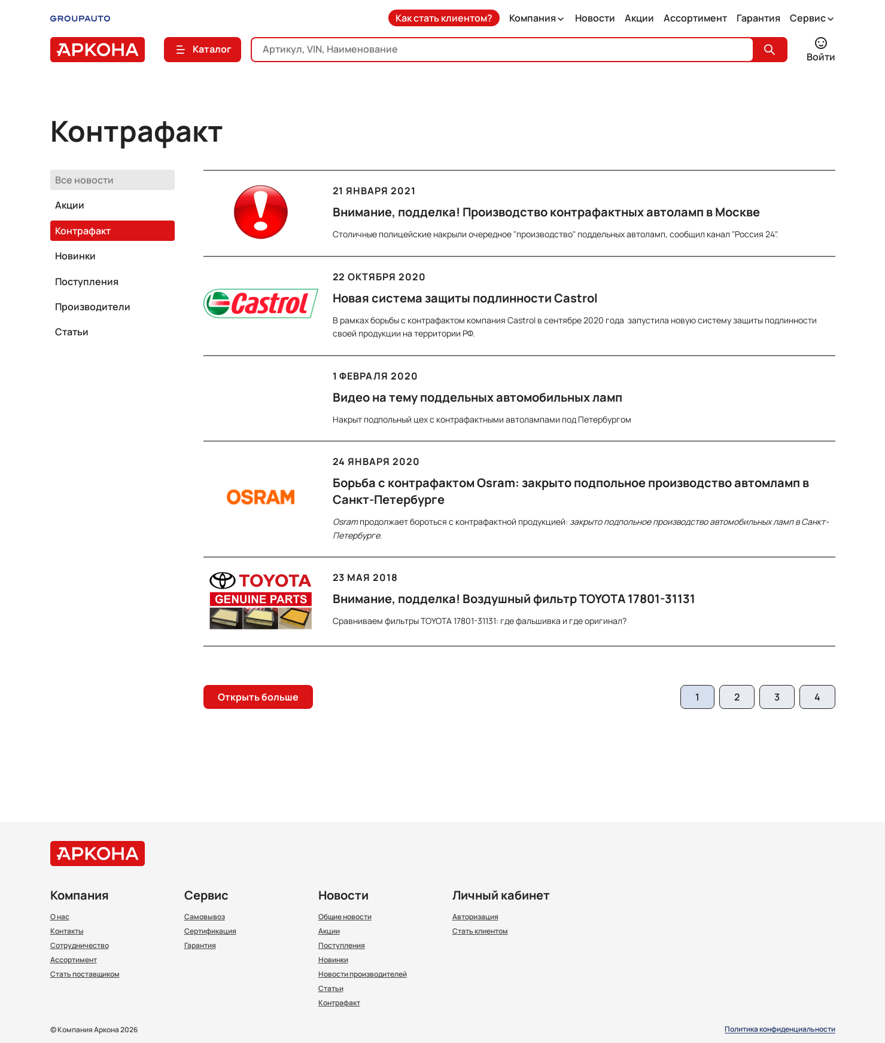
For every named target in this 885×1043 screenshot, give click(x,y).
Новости (595, 18)
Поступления (86, 281)
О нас (59, 916)
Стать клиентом (480, 931)
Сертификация (210, 931)
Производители (92, 306)
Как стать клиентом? (444, 18)
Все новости (84, 179)
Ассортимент (695, 18)
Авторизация (475, 916)
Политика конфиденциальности (780, 1029)
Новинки (75, 255)
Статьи (72, 331)
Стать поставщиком (85, 974)
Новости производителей (362, 974)
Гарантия (758, 18)
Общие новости (345, 916)
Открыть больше (258, 697)
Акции (639, 18)
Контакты (67, 931)
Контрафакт (83, 230)
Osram (345, 521)
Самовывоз (204, 916)
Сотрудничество (79, 945)
